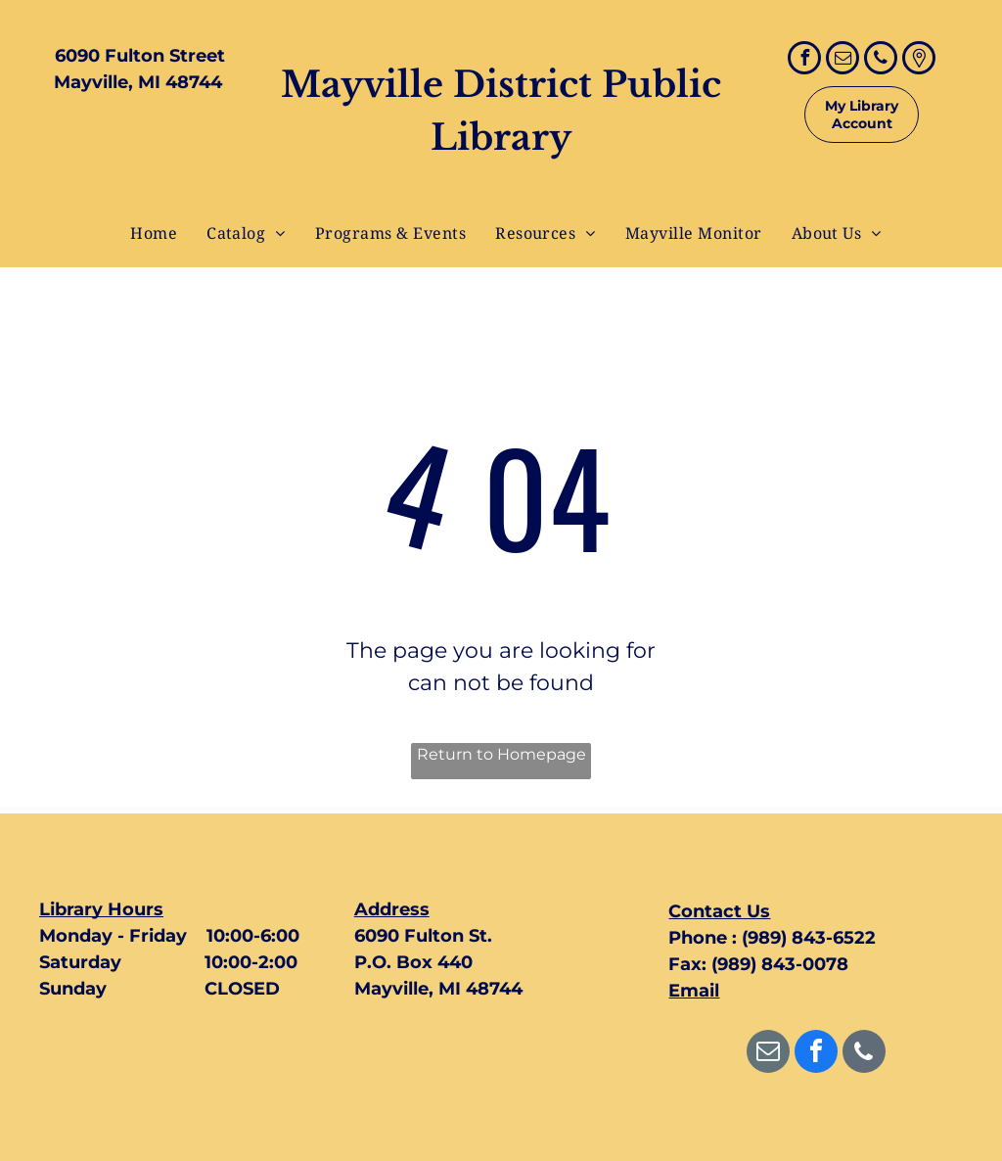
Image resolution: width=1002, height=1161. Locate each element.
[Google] (918, 60)
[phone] (880, 60)
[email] (842, 60)
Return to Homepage (501, 754)
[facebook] (804, 60)
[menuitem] (153, 232)
